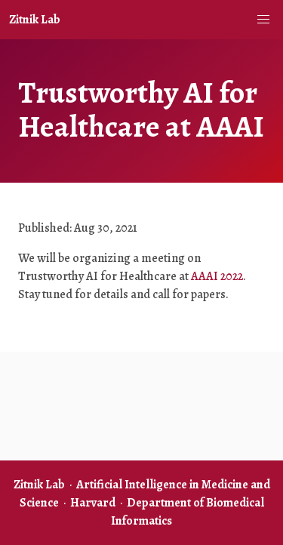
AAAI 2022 (217, 276)
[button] (263, 19)
